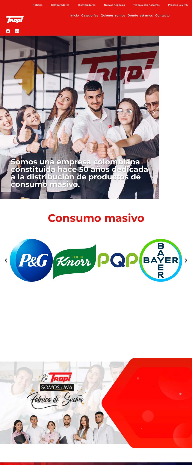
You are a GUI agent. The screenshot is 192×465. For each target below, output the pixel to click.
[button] (5, 112)
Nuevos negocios (114, 4)
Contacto (162, 15)
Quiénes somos (113, 15)
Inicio (74, 15)
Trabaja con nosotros (146, 4)
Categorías (89, 15)
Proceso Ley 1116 (178, 4)
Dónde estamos (140, 15)
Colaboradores (60, 4)
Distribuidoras (86, 4)
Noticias (37, 4)
